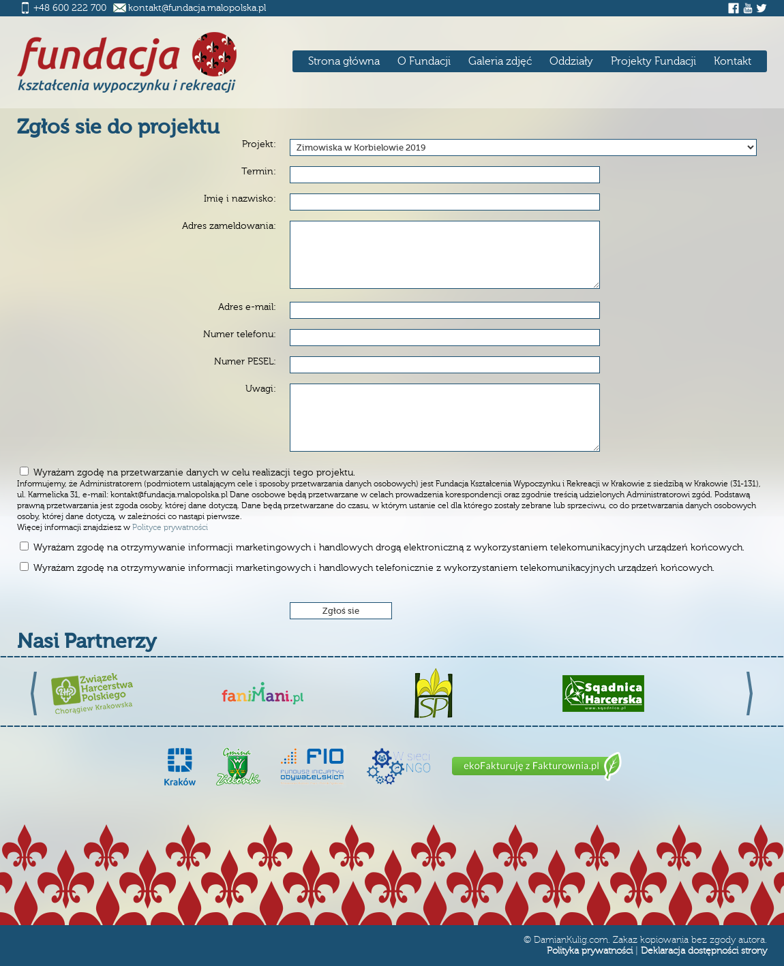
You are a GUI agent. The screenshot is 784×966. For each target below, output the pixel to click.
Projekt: (259, 144)
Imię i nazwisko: (240, 198)
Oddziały (571, 61)
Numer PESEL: (245, 361)
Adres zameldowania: (229, 226)
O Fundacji (424, 61)
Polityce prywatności (170, 527)
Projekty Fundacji (653, 61)
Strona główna (344, 61)
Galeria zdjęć (500, 61)
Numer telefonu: (239, 334)
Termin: (258, 171)
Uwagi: (260, 389)
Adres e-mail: (247, 307)
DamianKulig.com (571, 940)
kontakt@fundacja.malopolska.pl (197, 8)
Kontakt (732, 61)
